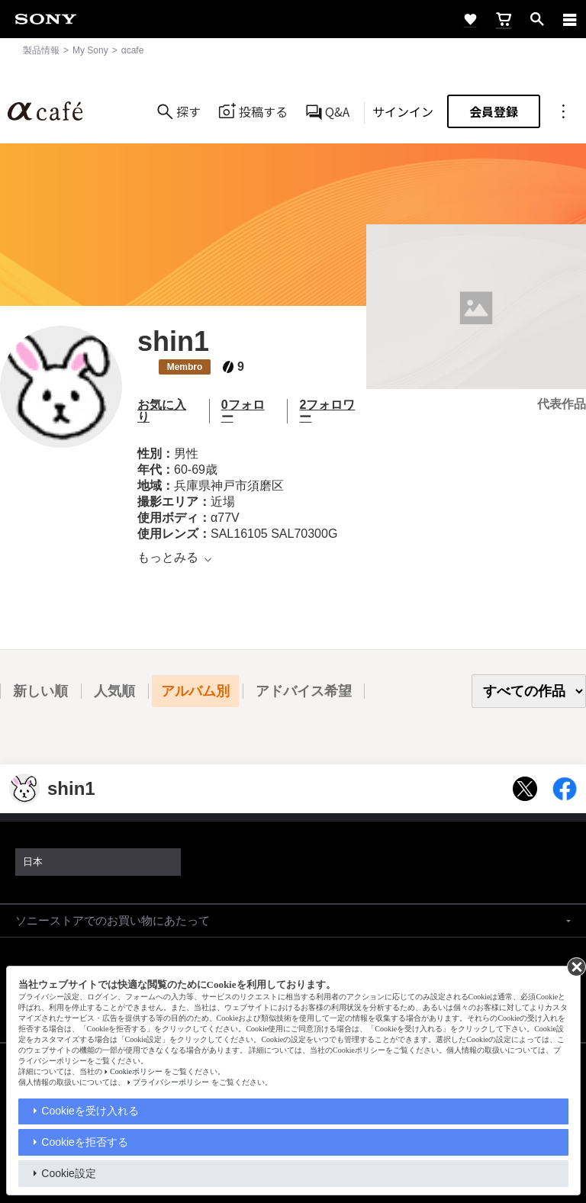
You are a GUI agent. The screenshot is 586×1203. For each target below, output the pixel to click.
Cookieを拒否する (84, 1142)
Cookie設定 (68, 1173)
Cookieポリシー (136, 1071)
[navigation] (570, 19)
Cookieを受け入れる (90, 1111)
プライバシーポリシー (171, 1082)
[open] (537, 19)
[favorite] (470, 19)
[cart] (503, 19)
